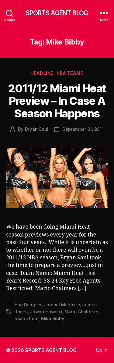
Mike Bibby (52, 318)
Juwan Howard (46, 312)
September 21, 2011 (83, 129)
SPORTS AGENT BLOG (57, 13)
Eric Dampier (28, 305)
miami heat (27, 318)
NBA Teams (70, 73)
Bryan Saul (36, 129)
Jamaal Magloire (62, 305)
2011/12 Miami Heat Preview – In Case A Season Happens (57, 101)
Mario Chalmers (81, 312)
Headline (42, 73)
